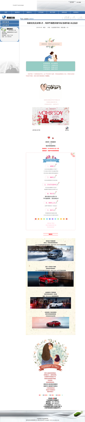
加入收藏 (79, 2)
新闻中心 (29, 12)
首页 (6, 12)
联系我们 (76, 12)
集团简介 (17, 12)
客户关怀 (52, 12)
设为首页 (72, 2)
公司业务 (40, 12)
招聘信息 (64, 12)
